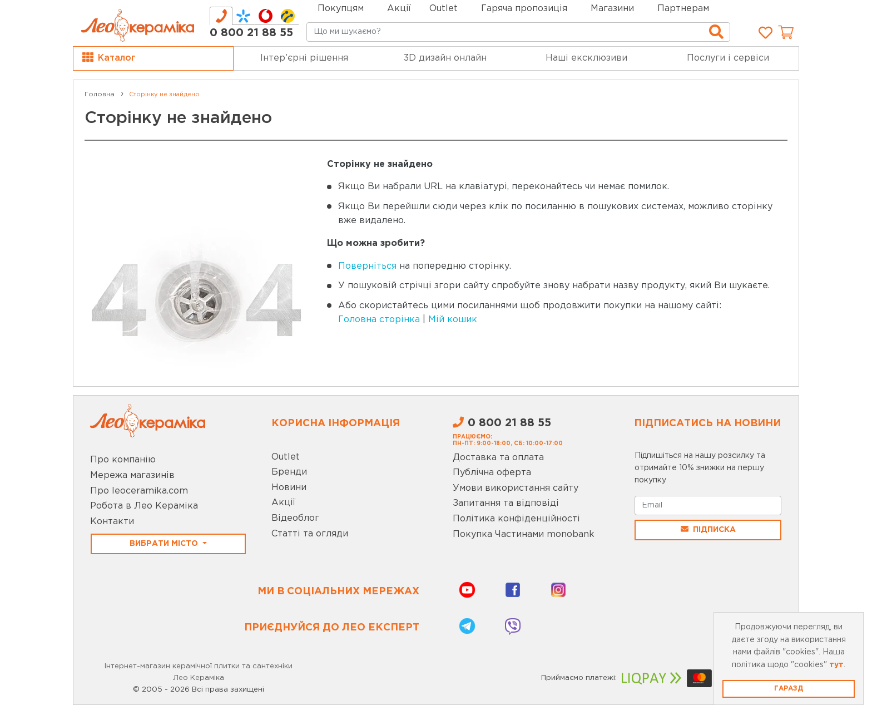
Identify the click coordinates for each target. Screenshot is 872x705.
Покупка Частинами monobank (523, 534)
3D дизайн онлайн (445, 58)
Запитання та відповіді (506, 503)
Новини (288, 488)
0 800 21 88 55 (251, 33)
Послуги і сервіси (728, 58)
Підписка (708, 529)
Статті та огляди (309, 534)
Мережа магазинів (132, 475)
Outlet (285, 457)
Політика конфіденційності (516, 519)
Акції (399, 8)
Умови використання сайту (515, 488)
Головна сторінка (379, 319)
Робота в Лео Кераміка (144, 506)
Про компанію (123, 460)
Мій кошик (452, 319)
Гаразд (788, 689)
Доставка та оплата (498, 457)
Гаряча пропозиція (524, 8)
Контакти (112, 521)
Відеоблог (295, 518)
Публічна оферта (492, 473)
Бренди (289, 472)
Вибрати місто (165, 543)
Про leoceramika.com (139, 491)
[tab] (221, 16)
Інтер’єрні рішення (304, 58)
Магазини (612, 8)
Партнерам (683, 8)
